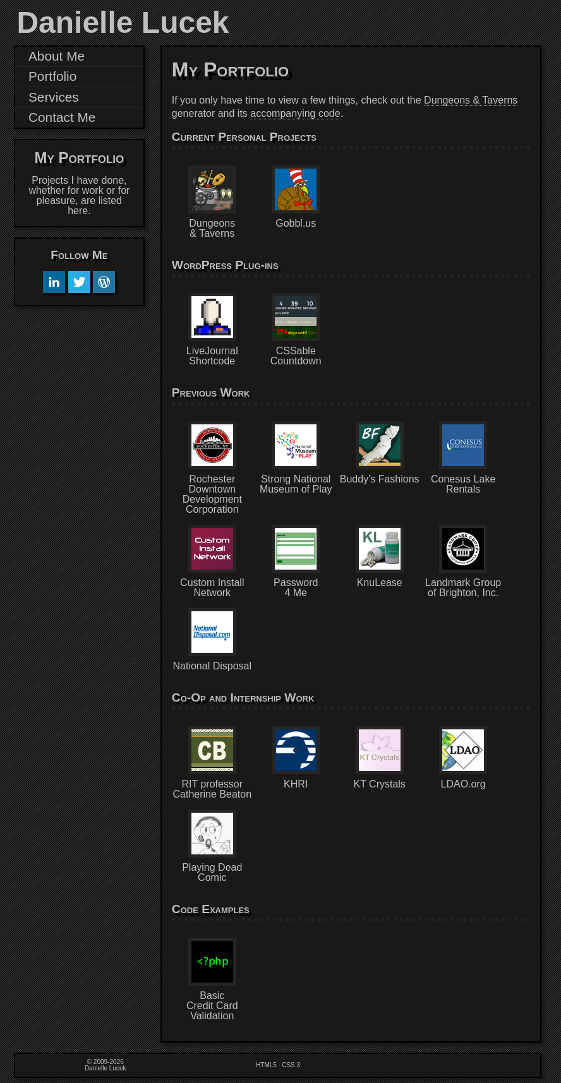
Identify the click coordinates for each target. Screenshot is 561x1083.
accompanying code (295, 113)
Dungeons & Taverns (470, 100)
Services (53, 97)
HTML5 (266, 1065)
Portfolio (52, 76)
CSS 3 (291, 1065)
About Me (56, 56)
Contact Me (61, 117)
